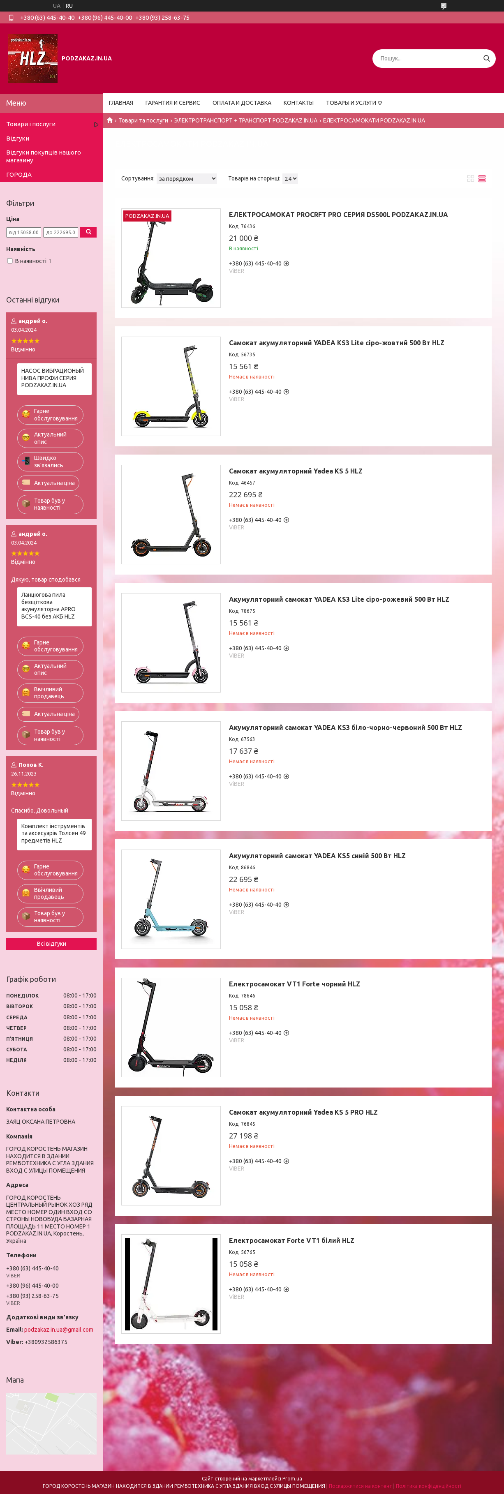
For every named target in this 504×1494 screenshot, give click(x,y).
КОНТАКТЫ (299, 102)
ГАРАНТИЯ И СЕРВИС (173, 102)
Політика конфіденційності (428, 1486)
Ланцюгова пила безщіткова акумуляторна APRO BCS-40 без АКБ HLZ (48, 605)
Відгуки (17, 138)
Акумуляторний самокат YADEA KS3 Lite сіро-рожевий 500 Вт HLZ (339, 599)
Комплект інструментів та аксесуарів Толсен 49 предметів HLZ (53, 833)
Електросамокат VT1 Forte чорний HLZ (294, 984)
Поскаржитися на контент (360, 1486)
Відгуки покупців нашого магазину (43, 156)
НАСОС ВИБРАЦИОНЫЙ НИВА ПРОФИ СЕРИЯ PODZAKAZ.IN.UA (52, 377)
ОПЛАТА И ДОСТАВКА (242, 102)
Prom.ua (292, 1478)
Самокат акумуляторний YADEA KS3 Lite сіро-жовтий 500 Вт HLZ (336, 342)
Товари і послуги (30, 123)
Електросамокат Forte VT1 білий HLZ (291, 1240)
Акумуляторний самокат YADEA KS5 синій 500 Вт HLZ (317, 855)
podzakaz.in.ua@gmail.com (58, 1329)
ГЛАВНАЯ (121, 102)
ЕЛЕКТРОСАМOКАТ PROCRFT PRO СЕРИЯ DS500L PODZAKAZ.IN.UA (338, 214)
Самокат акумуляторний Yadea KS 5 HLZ (296, 471)
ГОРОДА (19, 174)
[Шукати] (486, 58)
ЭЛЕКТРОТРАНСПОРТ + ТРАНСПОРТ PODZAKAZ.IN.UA (245, 120)
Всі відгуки (51, 943)
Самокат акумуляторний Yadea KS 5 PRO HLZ (303, 1112)
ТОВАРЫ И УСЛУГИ (351, 102)
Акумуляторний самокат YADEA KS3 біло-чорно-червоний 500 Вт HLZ (345, 727)
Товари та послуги (143, 120)
